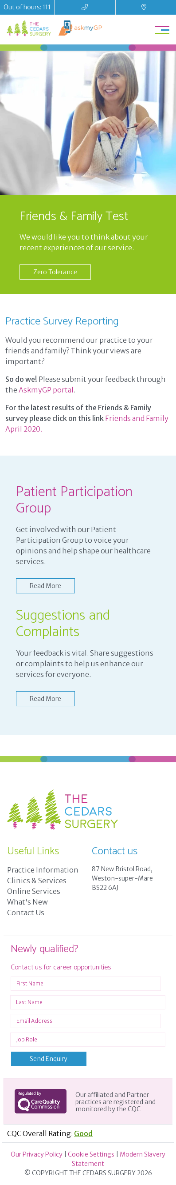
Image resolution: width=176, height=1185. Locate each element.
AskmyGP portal (46, 389)
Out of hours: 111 (27, 7)
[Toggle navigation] (162, 29)
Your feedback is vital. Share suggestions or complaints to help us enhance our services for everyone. (84, 664)
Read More (45, 586)
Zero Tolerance (55, 272)
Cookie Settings (91, 1154)
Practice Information (42, 869)
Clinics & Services (36, 880)
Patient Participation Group (74, 500)
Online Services (33, 891)
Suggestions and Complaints (63, 624)
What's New (27, 901)
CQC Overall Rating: (50, 1133)
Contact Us (25, 912)
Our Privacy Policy (37, 1154)
